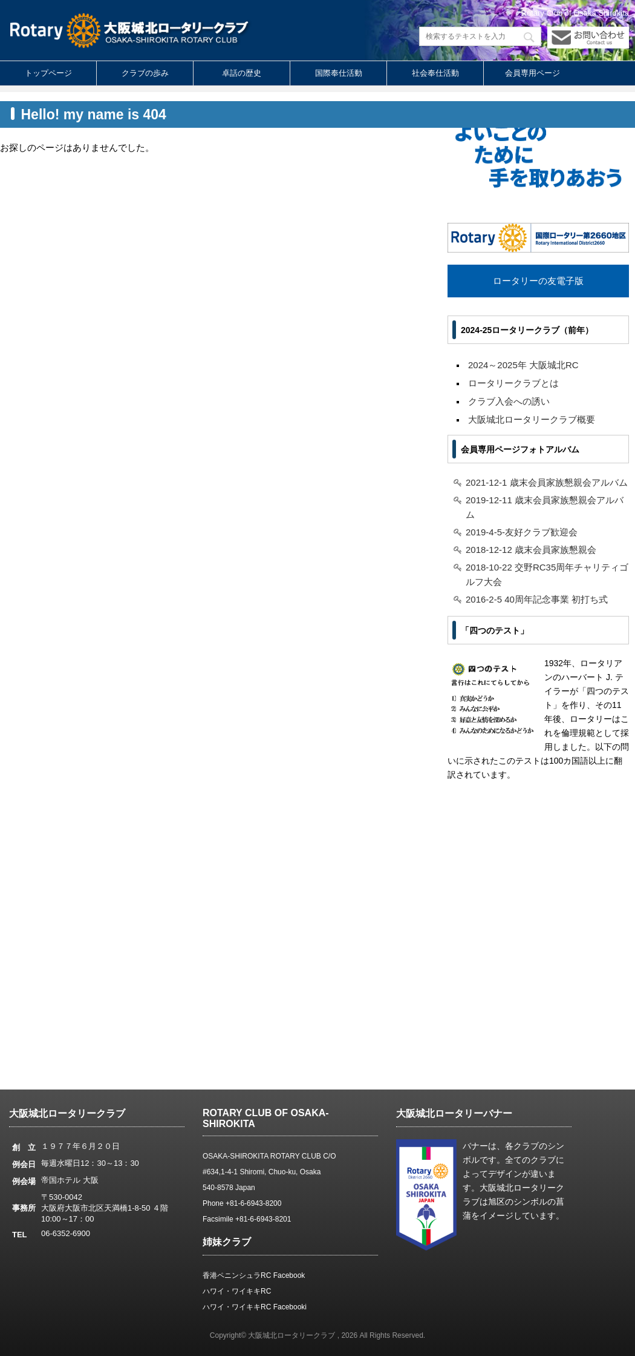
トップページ (48, 73)
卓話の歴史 (241, 73)
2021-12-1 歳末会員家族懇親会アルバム (547, 482)
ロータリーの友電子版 (538, 281)
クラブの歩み (145, 73)
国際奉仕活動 (338, 73)
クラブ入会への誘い (509, 401)
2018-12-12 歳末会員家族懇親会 (531, 549)
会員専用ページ (532, 73)
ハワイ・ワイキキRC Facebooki (255, 1307)
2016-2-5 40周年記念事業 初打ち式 (537, 599)
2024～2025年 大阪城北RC (523, 365)
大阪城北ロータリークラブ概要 (531, 419)
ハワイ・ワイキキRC (237, 1291)
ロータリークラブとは (513, 383)
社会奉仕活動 (435, 73)
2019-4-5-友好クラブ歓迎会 (522, 532)
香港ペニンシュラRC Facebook (254, 1275)
